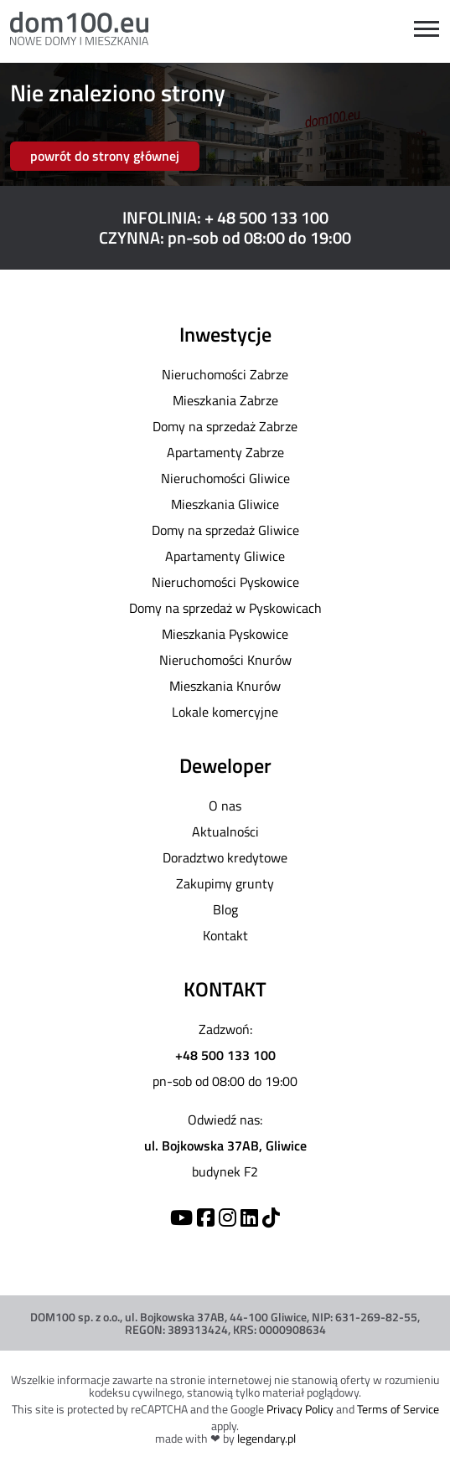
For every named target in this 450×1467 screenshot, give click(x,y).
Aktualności (225, 831)
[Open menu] (426, 29)
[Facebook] (206, 1217)
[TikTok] (271, 1217)
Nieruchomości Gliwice (225, 478)
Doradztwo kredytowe (225, 857)
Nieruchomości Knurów (225, 660)
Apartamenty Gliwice (225, 556)
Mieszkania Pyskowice (225, 634)
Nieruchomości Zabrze (225, 374)
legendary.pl (266, 1438)
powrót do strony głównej (104, 156)
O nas (225, 805)
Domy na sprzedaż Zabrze (225, 426)
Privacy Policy (300, 1409)
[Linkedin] (249, 1217)
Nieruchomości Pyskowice (225, 582)
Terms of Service (398, 1409)
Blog (225, 909)
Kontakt (225, 935)
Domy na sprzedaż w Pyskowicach (225, 608)
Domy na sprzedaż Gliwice (225, 530)
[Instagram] (227, 1217)
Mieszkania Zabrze (225, 400)
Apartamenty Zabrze (225, 452)
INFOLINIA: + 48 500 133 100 (225, 217)
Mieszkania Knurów (225, 686)
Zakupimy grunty (225, 883)
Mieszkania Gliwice (225, 504)
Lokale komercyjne (225, 712)
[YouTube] (181, 1217)
